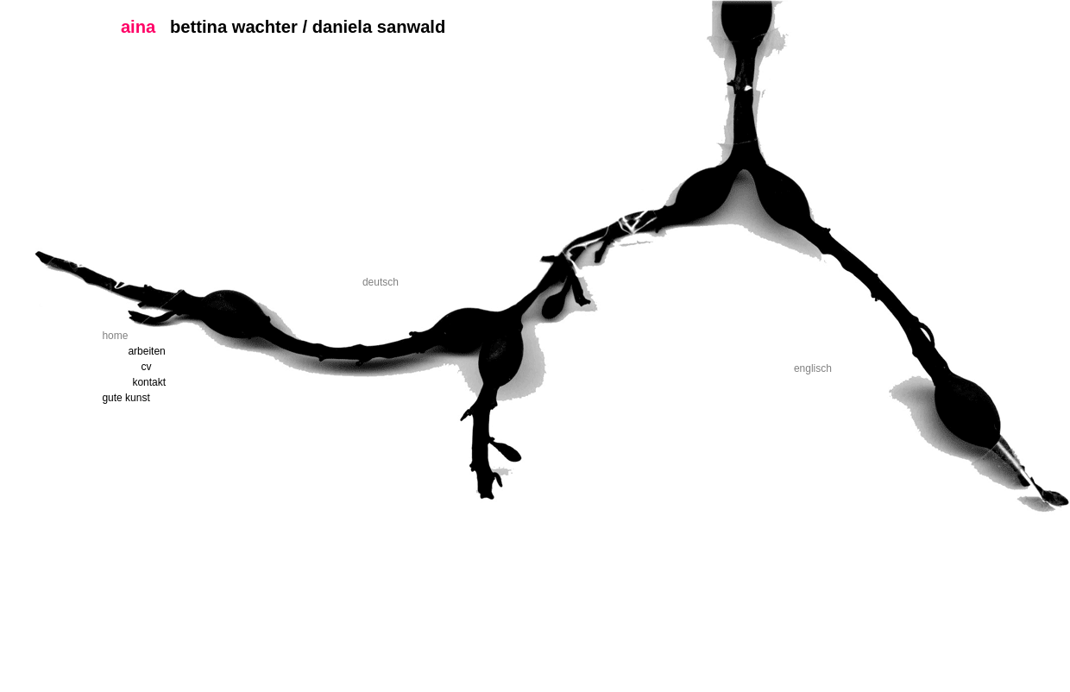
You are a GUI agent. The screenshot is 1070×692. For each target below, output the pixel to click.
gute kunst (125, 398)
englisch (813, 368)
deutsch (380, 282)
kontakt (149, 382)
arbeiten (146, 351)
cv (146, 367)
